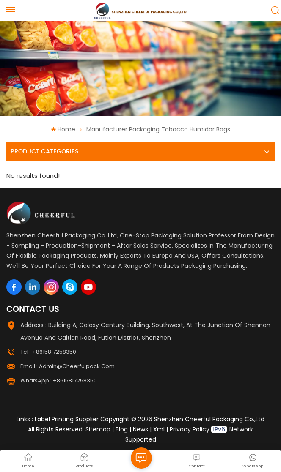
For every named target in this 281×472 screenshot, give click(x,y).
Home (63, 129)
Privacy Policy (189, 429)
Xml (159, 429)
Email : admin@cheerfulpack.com (67, 366)
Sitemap (97, 429)
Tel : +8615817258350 (48, 352)
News (140, 429)
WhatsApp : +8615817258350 (58, 381)
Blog (122, 429)
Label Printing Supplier (67, 419)
